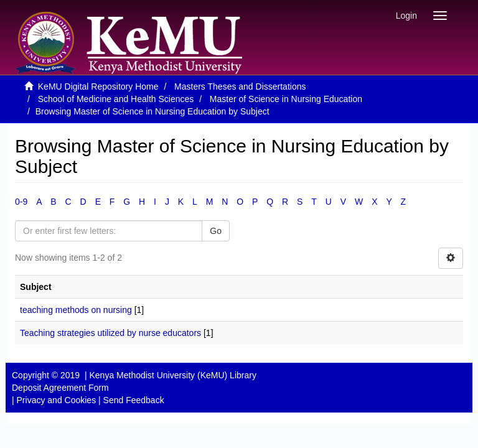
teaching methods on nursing (76, 310)
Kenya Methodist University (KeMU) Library (172, 375)
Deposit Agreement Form (60, 388)
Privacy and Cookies (56, 400)
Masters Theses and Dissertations (240, 86)
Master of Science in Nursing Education (286, 99)
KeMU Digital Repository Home (98, 86)
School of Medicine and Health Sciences (116, 99)
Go (216, 231)
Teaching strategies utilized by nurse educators (110, 333)
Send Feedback (133, 400)
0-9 (21, 202)
